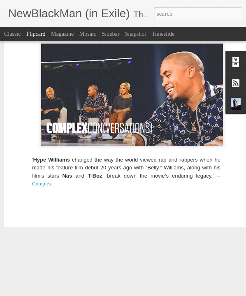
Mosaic (87, 34)
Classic (12, 34)
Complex (42, 132)
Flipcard (36, 34)
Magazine (62, 34)
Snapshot (135, 34)
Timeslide (163, 34)
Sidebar (111, 34)
